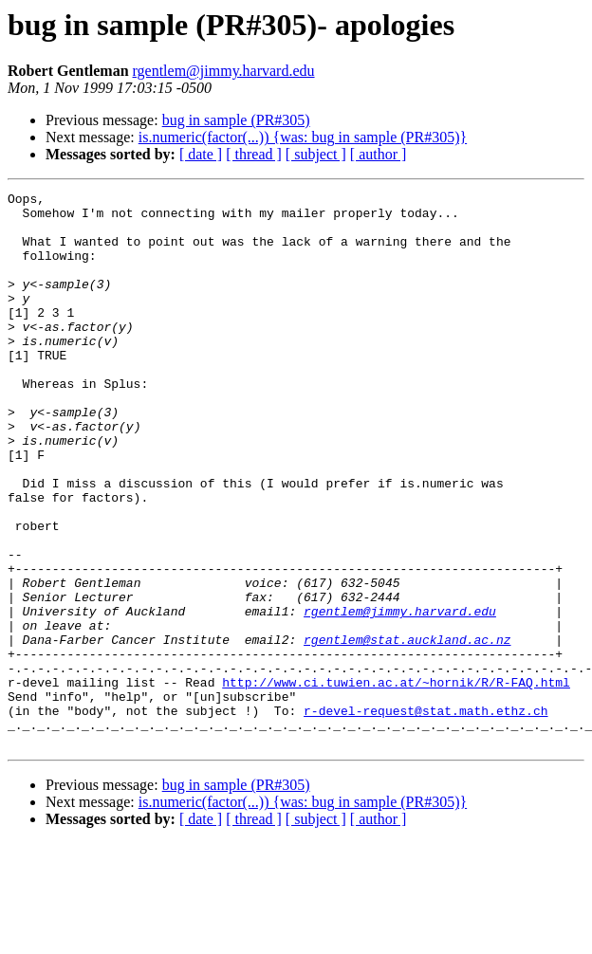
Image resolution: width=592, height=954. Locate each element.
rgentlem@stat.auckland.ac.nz (407, 730)
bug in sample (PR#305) (236, 120)
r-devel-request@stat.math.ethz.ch (425, 815)
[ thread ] (254, 154)
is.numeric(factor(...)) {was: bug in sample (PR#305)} (303, 137)
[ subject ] (316, 154)
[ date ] (200, 154)
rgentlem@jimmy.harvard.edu (224, 71)
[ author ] (378, 154)
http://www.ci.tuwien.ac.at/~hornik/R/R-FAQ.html (396, 781)
